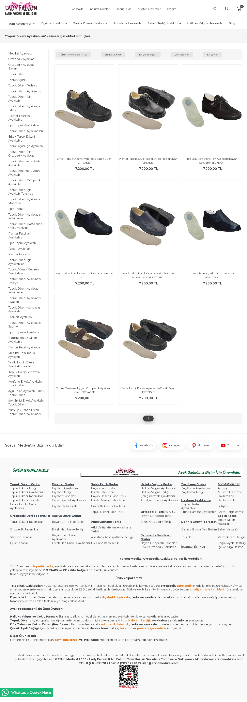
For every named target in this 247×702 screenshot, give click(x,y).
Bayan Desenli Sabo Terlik (108, 496)
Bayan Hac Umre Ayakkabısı (64, 537)
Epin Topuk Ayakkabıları (24, 125)
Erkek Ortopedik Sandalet (158, 547)
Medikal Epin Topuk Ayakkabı (21, 355)
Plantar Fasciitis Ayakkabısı (19, 118)
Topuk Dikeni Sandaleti (25, 500)
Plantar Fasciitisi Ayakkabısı (19, 235)
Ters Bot (187, 537)
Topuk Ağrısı (16, 80)
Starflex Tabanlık (21, 537)
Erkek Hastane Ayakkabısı (199, 512)
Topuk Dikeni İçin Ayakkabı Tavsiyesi (20, 192)
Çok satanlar (182, 54)
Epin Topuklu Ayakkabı (23, 332)
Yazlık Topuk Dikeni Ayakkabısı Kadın (21, 364)
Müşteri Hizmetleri (230, 492)
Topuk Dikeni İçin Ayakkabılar (20, 262)
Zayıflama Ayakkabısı (195, 488)
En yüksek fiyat (148, 54)
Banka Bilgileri (227, 500)
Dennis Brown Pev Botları (199, 529)
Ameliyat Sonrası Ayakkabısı (159, 500)
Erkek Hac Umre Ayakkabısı (71, 543)
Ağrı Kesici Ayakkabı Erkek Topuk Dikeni (26, 393)
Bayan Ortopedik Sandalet (159, 543)
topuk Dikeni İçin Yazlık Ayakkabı (24, 374)
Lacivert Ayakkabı (20, 317)
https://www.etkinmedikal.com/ (218, 659)
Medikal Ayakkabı (20, 53)
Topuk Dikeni (17, 74)
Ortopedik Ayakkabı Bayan (21, 66)
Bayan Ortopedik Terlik (156, 516)
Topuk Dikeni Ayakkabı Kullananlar (23, 290)
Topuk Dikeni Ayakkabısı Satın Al (24, 324)
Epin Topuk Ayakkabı (22, 243)
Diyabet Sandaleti (64, 496)
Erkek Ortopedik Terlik (156, 522)
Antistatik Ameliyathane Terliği (112, 537)
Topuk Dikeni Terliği (23, 488)
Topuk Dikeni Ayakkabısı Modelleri (24, 201)
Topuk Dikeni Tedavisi (23, 85)
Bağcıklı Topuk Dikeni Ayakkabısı (23, 339)
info (145, 663)
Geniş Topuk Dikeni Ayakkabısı (23, 506)
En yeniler (212, 54)
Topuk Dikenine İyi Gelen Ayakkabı (25, 163)
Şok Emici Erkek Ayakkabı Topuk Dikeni (26, 402)
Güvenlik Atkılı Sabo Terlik (108, 506)
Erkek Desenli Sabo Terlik (108, 500)
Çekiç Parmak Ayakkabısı (158, 496)
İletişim (223, 506)
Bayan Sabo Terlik (103, 488)
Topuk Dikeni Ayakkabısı (24, 91)
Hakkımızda (226, 496)
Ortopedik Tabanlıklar (24, 529)
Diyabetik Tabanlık (64, 506)
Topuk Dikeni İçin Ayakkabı (20, 98)
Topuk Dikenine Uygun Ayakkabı (24, 172)
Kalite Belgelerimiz (231, 512)
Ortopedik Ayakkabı (21, 59)
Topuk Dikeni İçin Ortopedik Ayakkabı (21, 154)
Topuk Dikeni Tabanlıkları (26, 496)
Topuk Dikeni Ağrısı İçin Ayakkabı (24, 309)
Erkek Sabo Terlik (102, 492)
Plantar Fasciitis (19, 254)
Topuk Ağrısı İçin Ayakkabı (25, 146)
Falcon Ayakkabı (19, 249)
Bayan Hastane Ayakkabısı (191, 506)
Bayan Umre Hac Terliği (68, 522)
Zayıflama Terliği (192, 492)
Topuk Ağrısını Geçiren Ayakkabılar (23, 271)
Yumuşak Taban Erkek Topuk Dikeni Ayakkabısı (24, 412)
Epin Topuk (15, 209)
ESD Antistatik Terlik (105, 543)
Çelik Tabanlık (19, 543)
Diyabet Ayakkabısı (65, 488)
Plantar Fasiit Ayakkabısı (24, 347)
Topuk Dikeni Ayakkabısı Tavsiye (24, 281)
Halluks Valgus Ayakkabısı (158, 488)
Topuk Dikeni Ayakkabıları (25, 131)
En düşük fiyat (113, 54)
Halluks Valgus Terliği (155, 492)
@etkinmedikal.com (163, 663)
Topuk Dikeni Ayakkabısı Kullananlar (24, 216)
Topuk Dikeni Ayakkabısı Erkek (24, 108)
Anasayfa (224, 488)
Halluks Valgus (21, 616)
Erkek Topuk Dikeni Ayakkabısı (21, 138)
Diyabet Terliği (61, 492)
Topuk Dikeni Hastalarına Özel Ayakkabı (25, 226)
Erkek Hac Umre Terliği (68, 529)
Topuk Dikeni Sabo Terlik (107, 512)
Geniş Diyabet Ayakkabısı (69, 500)
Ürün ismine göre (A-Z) (73, 54)
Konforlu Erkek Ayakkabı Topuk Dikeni (25, 383)
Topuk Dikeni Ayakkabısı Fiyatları (24, 300)
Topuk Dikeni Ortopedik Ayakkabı (24, 182)
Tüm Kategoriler (19, 23)
